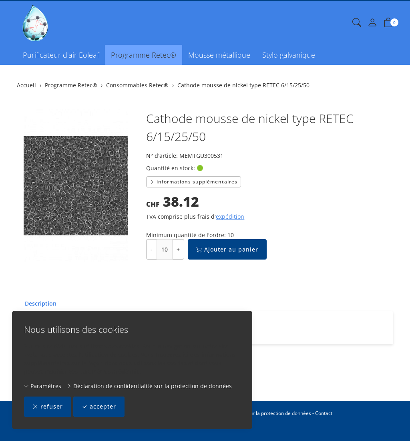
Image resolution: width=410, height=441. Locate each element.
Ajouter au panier (227, 249)
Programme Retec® (143, 55)
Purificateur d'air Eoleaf (61, 55)
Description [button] (40, 303)
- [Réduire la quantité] (152, 249)
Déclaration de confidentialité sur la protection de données (149, 386)
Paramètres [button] (42, 386)
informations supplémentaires (193, 181)
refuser (47, 407)
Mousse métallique (219, 55)
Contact (323, 413)
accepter (99, 407)
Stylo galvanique (288, 55)
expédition (230, 216)
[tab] (36, 304)
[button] (356, 23)
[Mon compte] (372, 22)
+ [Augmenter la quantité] (178, 249)
